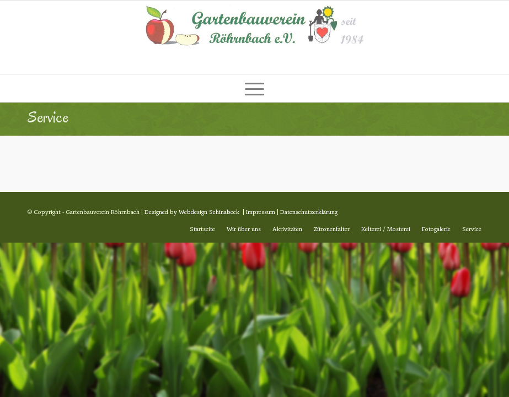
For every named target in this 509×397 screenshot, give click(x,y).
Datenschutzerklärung (308, 212)
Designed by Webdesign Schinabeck (191, 212)
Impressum (260, 212)
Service (48, 117)
